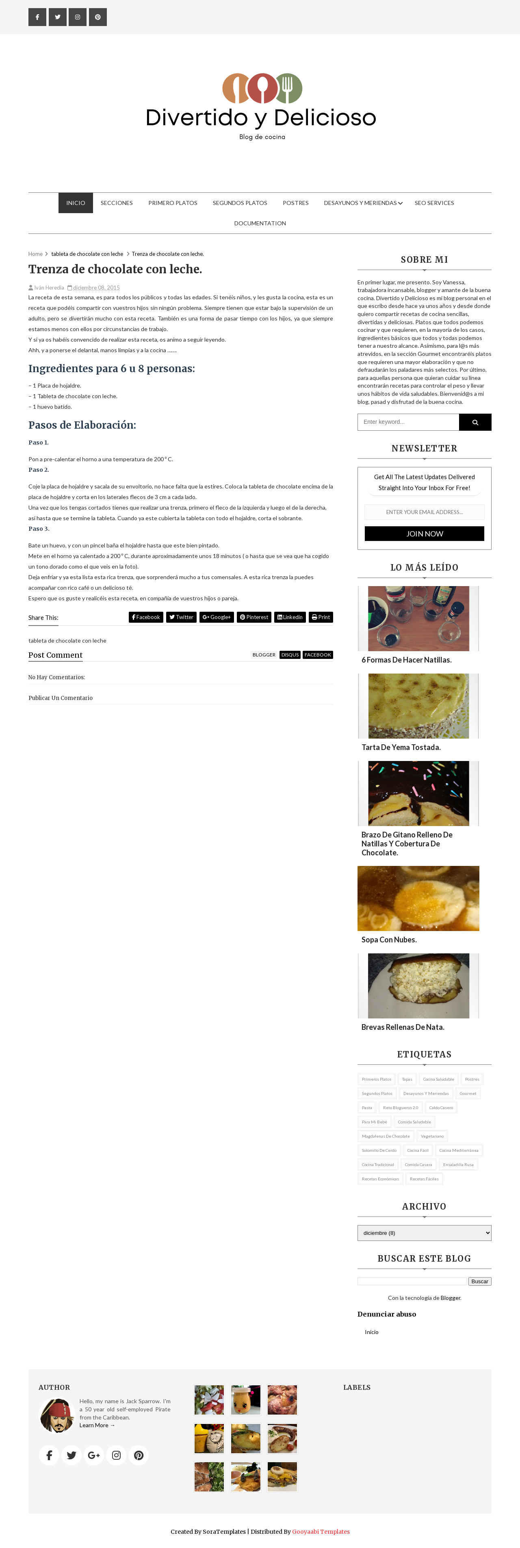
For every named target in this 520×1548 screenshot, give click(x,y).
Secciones (117, 202)
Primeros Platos (376, 1079)
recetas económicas (380, 1178)
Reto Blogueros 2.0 (400, 1107)
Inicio (75, 202)
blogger (264, 655)
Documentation (260, 223)
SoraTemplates (224, 1531)
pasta (367, 1107)
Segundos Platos (240, 202)
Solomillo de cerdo (379, 1150)
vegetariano (432, 1136)
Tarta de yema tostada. (401, 747)
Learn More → (97, 1425)
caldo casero (441, 1107)
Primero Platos (172, 202)
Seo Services (434, 202)
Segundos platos (377, 1093)
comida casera (418, 1164)
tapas (407, 1079)
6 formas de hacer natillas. (407, 659)
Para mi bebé (374, 1121)
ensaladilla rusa (458, 1164)
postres (472, 1079)
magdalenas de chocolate (386, 1136)
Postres (296, 202)
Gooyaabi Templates (321, 1531)
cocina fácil (418, 1150)
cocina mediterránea (459, 1150)
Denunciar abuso (387, 1314)
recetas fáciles (424, 1178)
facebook (318, 655)
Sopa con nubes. (389, 939)
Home (35, 254)
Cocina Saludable (438, 1079)
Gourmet (468, 1093)
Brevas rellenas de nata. (403, 1027)
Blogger (450, 1297)
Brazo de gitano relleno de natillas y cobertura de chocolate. (407, 843)
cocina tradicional (378, 1164)
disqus (290, 655)
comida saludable (414, 1121)
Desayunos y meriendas (360, 202)
